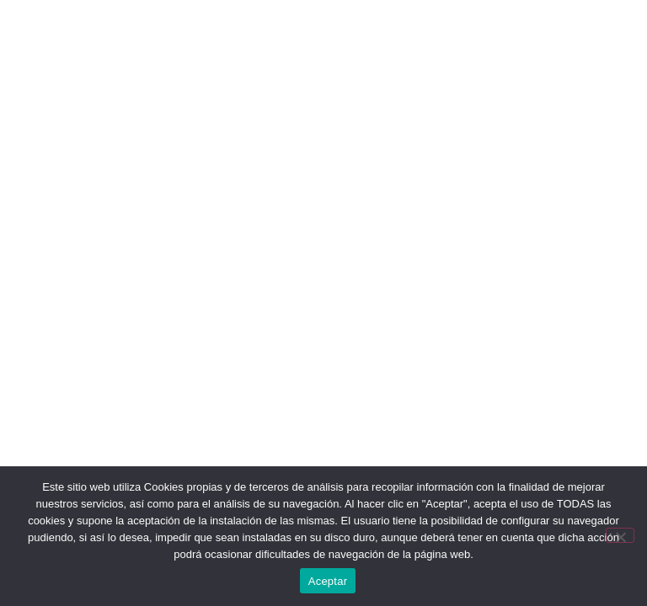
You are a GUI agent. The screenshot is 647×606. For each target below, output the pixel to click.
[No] (620, 535)
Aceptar (328, 581)
